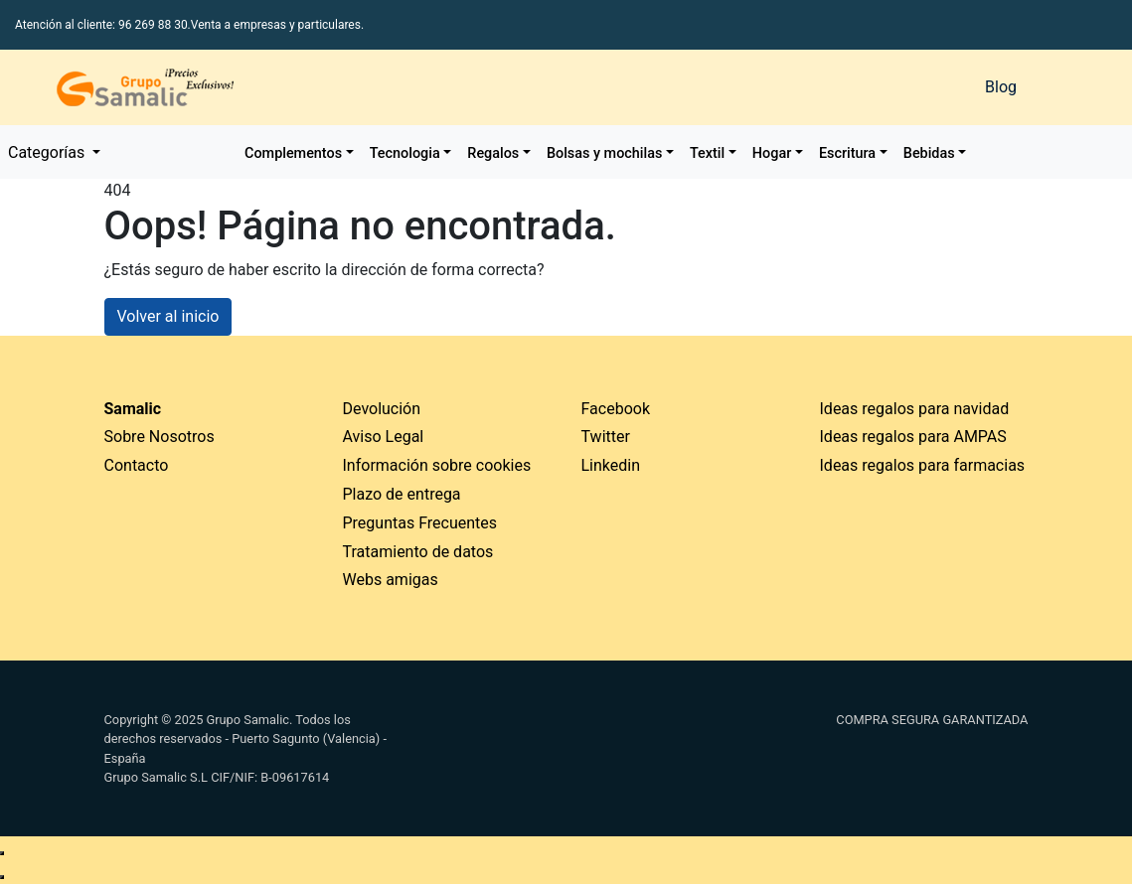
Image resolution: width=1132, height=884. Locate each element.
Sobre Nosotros (159, 436)
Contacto (136, 465)
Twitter (605, 436)
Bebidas (929, 153)
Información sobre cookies (437, 465)
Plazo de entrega (402, 494)
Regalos (493, 153)
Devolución (382, 408)
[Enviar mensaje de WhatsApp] (2, 853)
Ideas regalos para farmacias (923, 465)
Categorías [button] (48, 152)
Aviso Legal (383, 436)
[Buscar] (754, 87)
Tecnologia (405, 153)
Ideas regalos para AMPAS (913, 436)
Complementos (293, 153)
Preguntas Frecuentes (420, 523)
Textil (707, 153)
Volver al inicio (168, 316)
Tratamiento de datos (418, 551)
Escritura (847, 153)
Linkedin (611, 465)
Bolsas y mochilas (604, 153)
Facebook (615, 408)
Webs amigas (390, 579)
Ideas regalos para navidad (915, 408)
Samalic (133, 408)
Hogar (771, 153)
